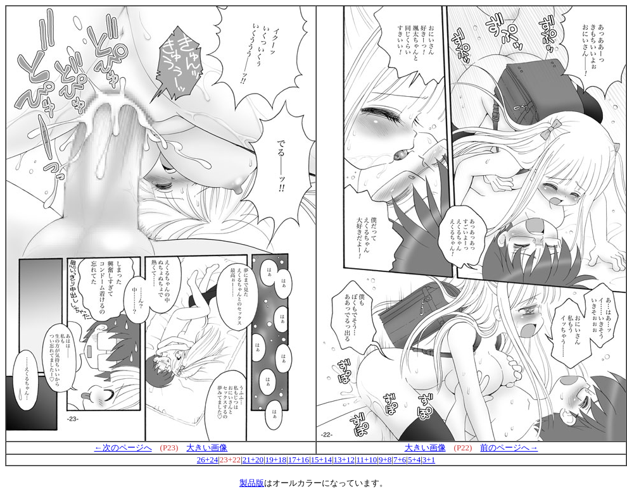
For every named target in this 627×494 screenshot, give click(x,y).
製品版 (251, 483)
